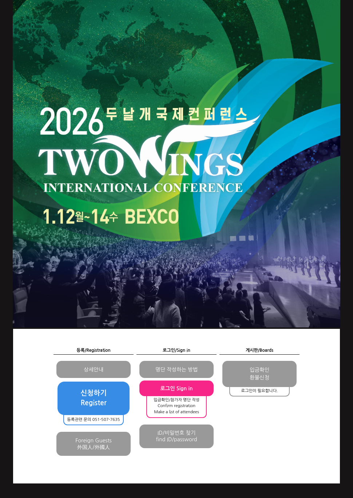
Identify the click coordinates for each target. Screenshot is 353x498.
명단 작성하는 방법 (176, 369)
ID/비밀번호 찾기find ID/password (176, 436)
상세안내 (93, 369)
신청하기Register (93, 398)
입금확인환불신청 (259, 374)
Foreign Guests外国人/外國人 (93, 444)
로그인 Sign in (176, 388)
